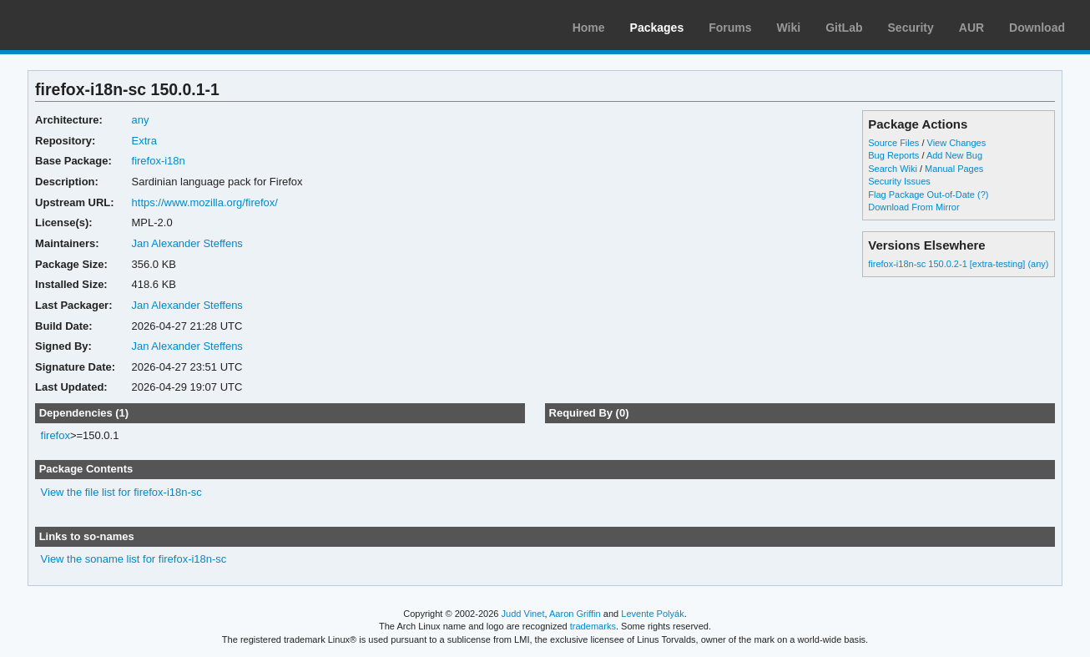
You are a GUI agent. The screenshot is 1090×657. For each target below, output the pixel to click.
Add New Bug (954, 155)
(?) (982, 195)
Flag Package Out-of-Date (921, 195)
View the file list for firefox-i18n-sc (121, 492)
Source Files (893, 143)
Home (589, 27)
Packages (657, 27)
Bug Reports (893, 155)
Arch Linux (92, 25)
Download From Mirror (913, 207)
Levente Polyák (652, 614)
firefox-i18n (158, 160)
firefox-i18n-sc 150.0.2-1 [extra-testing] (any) (958, 264)
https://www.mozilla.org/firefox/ (205, 202)
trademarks (593, 626)
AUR (971, 27)
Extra (144, 140)
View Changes (957, 143)
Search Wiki (892, 169)
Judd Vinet (523, 614)
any (140, 120)
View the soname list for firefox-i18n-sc (134, 559)
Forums (730, 27)
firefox (55, 435)
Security (911, 27)
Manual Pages (954, 169)
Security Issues (899, 181)
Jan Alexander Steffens (187, 243)
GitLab (843, 27)
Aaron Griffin (575, 614)
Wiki (789, 27)
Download (1037, 27)
